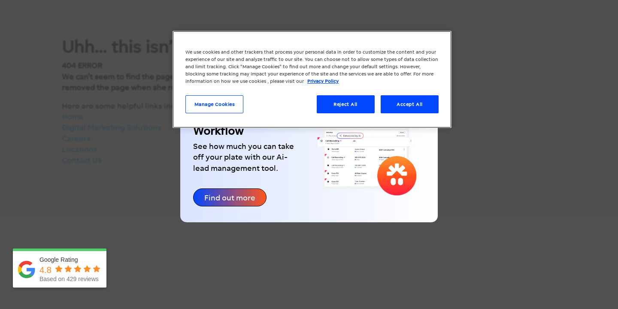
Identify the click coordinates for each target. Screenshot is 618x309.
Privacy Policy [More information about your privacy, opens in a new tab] (323, 81)
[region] (312, 79)
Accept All (410, 104)
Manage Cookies (214, 104)
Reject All (345, 104)
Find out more (229, 197)
